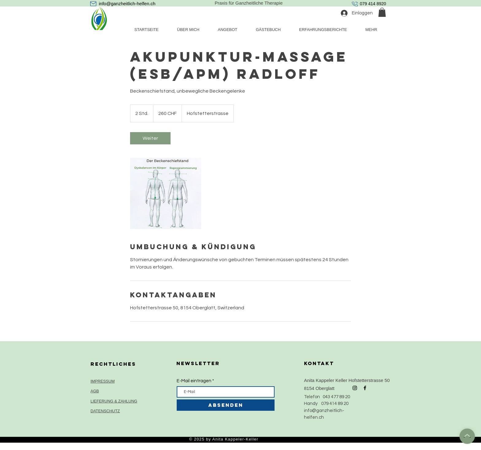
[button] (382, 12)
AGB (94, 391)
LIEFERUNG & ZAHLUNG (113, 401)
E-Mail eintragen (194, 381)
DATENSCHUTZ (105, 411)
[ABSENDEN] (226, 405)
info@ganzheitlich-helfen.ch (127, 3)
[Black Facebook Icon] (365, 388)
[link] (150, 138)
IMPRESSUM (102, 381)
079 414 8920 (373, 3)
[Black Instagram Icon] (355, 388)
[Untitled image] (165, 193)
